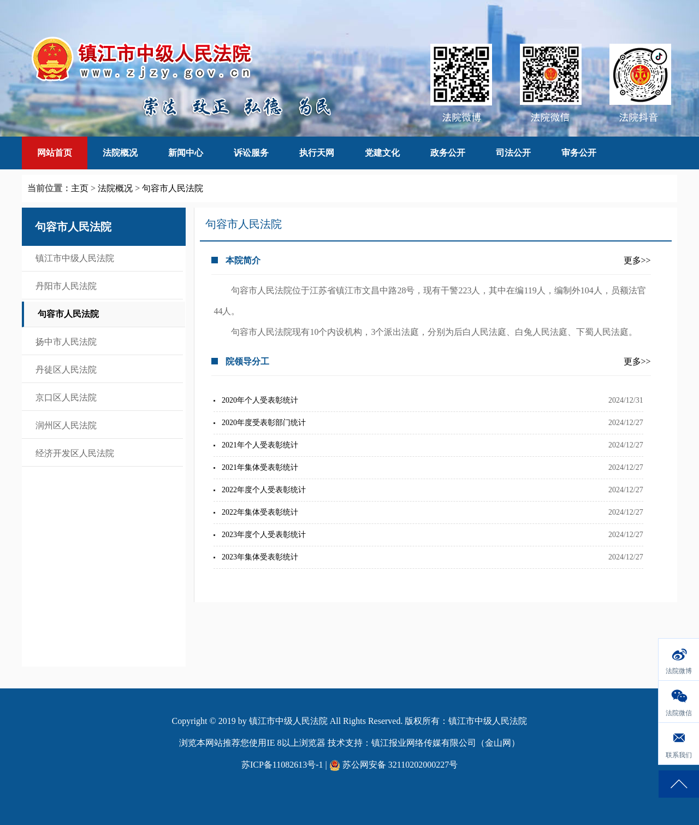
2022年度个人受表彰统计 (264, 490)
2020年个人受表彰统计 (260, 400)
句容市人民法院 (172, 188)
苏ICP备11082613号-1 (282, 764)
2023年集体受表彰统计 (260, 557)
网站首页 (54, 152)
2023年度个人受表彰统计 (264, 535)
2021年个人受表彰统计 (260, 445)
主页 (79, 188)
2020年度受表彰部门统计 (264, 423)
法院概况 (115, 188)
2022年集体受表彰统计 (260, 512)
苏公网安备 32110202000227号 (393, 764)
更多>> (637, 260)
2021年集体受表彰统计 (260, 467)
